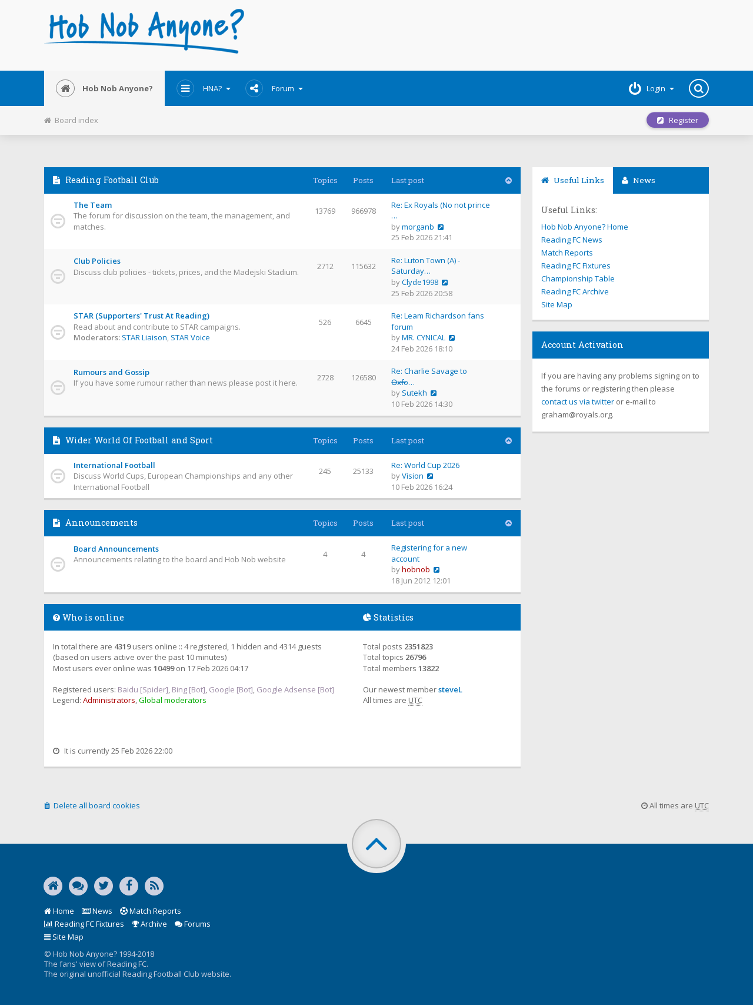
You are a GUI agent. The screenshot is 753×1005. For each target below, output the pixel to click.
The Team (93, 205)
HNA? (203, 88)
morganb (418, 226)
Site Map (556, 304)
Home (59, 911)
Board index (71, 120)
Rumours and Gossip (111, 372)
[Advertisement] (489, 35)
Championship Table (578, 278)
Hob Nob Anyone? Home (584, 226)
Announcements (101, 522)
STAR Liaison (144, 337)
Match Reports (567, 252)
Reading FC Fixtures (576, 265)
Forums (193, 923)
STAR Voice (190, 337)
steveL (450, 689)
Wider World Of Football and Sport (139, 440)
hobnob (416, 569)
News (97, 911)
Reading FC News (571, 239)
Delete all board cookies (92, 805)
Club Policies (97, 261)
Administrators (109, 700)
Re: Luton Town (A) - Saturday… (425, 266)
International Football (114, 465)
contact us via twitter (577, 401)
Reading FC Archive (575, 291)
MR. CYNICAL (423, 337)
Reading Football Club (112, 179)
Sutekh (414, 392)
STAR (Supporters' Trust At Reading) (141, 315)
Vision (413, 475)
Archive (149, 923)
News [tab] (638, 180)
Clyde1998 (420, 282)
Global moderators (172, 700)
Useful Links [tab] (572, 180)
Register (677, 120)
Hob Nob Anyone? (104, 88)
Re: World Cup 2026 (425, 465)
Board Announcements (116, 548)
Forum (274, 88)
